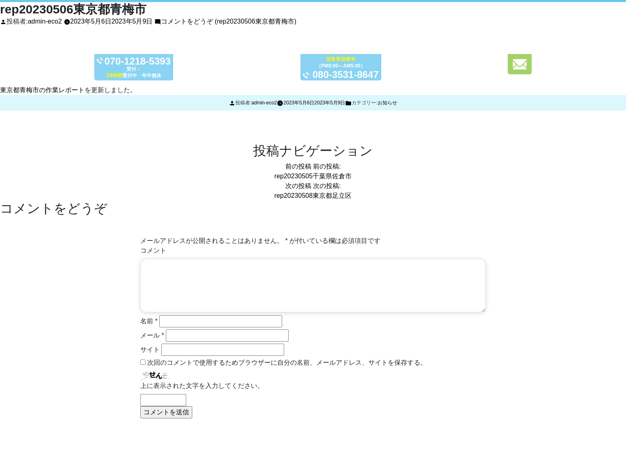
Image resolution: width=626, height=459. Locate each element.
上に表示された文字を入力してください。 (202, 385)
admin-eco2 (45, 21)
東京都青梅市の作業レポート (42, 90)
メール (152, 335)
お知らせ (387, 103)
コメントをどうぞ (228, 21)
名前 (149, 321)
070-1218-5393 (137, 61)
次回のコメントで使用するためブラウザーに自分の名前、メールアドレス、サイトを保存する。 (287, 362)
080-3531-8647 (346, 74)
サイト (150, 349)
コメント (153, 250)
